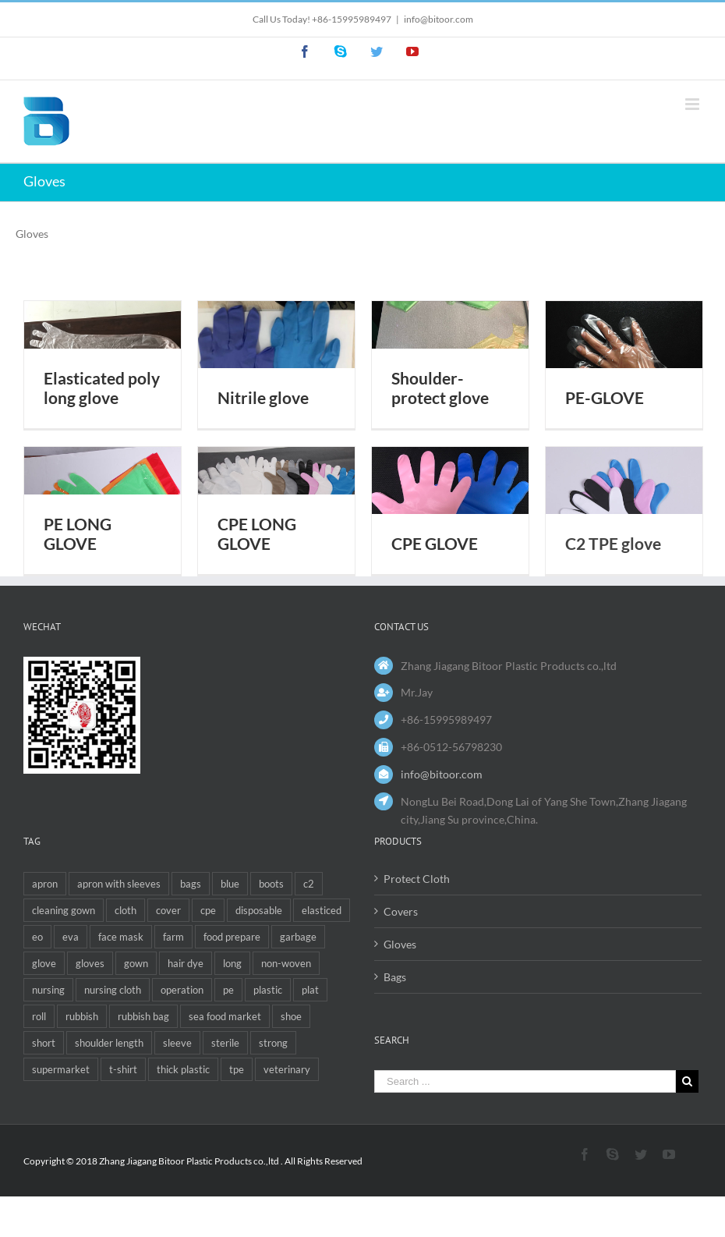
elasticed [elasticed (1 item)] (321, 910)
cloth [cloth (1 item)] (125, 910)
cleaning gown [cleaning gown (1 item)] (63, 910)
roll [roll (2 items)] (39, 1016)
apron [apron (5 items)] (45, 883)
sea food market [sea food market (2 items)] (225, 1016)
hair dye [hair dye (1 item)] (185, 963)
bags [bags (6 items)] (190, 883)
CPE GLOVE (434, 543)
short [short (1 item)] (43, 1043)
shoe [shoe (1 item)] (291, 1016)
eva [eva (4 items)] (70, 936)
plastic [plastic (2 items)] (267, 990)
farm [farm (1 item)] (173, 936)
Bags (395, 977)
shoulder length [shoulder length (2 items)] (109, 1043)
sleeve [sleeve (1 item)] (177, 1043)
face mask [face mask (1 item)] (120, 936)
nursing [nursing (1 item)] (48, 990)
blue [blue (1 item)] (230, 883)
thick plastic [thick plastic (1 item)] (183, 1069)
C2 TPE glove (613, 543)
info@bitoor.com (438, 19)
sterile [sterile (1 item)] (225, 1043)
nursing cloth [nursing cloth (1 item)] (112, 990)
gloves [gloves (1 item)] (90, 963)
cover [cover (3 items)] (168, 910)
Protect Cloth (417, 878)
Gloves (400, 944)
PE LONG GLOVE (77, 534)
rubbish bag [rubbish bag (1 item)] (143, 1016)
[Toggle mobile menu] (693, 104)
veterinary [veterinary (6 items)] (286, 1069)
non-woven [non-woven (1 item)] (286, 963)
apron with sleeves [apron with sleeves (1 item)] (119, 883)
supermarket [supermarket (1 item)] (61, 1069)
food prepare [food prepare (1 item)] (231, 936)
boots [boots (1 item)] (271, 883)
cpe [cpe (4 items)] (208, 910)
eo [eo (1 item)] (37, 936)
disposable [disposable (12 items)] (258, 910)
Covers (401, 911)
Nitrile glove (263, 397)
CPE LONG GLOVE (257, 534)
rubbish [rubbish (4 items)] (81, 1016)
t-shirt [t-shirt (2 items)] (123, 1069)
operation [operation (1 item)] (182, 990)
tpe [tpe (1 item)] (236, 1069)
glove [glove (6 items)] (44, 963)
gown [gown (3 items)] (136, 963)
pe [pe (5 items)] (228, 990)
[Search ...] (525, 1081)
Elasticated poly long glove (102, 388)
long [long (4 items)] (232, 963)
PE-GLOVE (604, 397)
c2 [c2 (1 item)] (308, 883)
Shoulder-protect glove (440, 388)
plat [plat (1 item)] (310, 990)
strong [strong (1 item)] (273, 1043)
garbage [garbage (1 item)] (298, 936)
